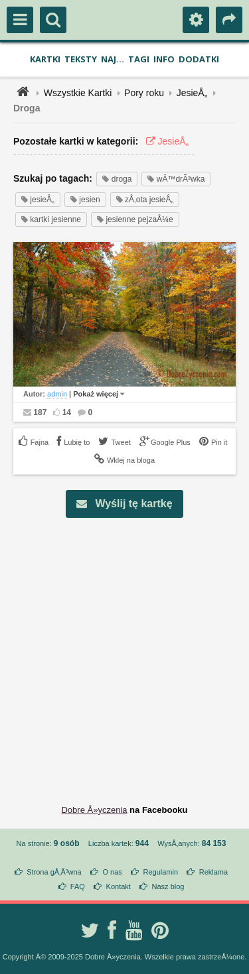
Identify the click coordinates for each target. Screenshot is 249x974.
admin (57, 394)
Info (164, 59)
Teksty (80, 59)
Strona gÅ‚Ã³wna (54, 872)
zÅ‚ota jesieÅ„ (145, 199)
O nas (112, 872)
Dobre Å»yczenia (94, 810)
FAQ (77, 886)
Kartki (45, 59)
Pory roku (144, 93)
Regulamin (160, 872)
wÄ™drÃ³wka (176, 179)
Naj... (112, 59)
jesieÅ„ (37, 199)
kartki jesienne (51, 219)
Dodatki (199, 59)
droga (116, 179)
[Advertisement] (124, 655)
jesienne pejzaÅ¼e (135, 219)
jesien (85, 199)
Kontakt (118, 886)
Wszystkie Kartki (78, 93)
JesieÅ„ (192, 93)
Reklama (213, 872)
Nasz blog (168, 886)
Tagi (138, 59)
